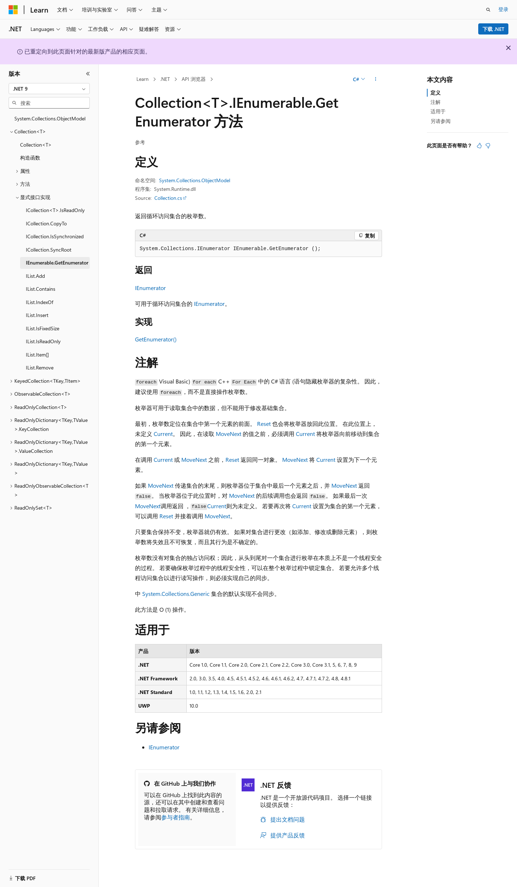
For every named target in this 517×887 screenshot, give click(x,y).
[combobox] (49, 89)
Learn (142, 78)
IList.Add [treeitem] (35, 275)
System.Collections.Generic (176, 593)
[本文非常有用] (479, 145)
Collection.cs (168, 197)
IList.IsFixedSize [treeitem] (42, 328)
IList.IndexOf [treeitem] (39, 302)
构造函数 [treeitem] (30, 157)
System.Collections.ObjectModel (194, 180)
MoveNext (228, 433)
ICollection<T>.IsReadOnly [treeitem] (55, 210)
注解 (435, 101)
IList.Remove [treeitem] (39, 367)
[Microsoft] (13, 9)
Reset (264, 423)
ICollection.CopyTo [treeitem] (46, 223)
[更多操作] (375, 79)
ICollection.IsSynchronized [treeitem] (55, 236)
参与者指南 (175, 817)
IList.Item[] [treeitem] (37, 354)
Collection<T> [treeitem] (36, 144)
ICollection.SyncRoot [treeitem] (48, 249)
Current (163, 433)
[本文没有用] (488, 145)
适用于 (438, 111)
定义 (435, 92)
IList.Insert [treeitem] (37, 315)
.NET (165, 78)
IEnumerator (150, 287)
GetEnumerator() (156, 339)
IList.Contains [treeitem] (40, 288)
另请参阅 (440, 121)
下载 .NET (493, 29)
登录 (503, 9)
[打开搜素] (488, 9)
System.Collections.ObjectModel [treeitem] (49, 118)
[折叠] (88, 73)
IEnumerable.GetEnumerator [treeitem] (57, 262)
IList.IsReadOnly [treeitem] (43, 341)
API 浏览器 (194, 78)
